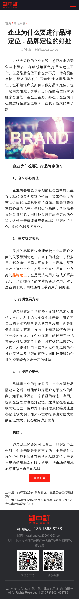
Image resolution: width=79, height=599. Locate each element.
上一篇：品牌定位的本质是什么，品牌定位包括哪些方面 (39, 494)
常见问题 (19, 23)
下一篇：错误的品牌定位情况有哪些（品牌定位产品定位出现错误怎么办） (39, 501)
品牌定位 (19, 275)
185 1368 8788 (48, 528)
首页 (8, 23)
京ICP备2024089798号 (56, 592)
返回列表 (40, 478)
